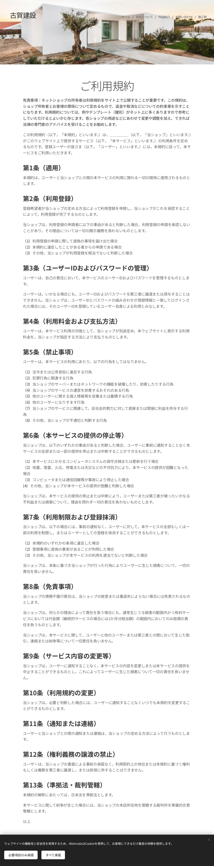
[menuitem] (126, 17)
